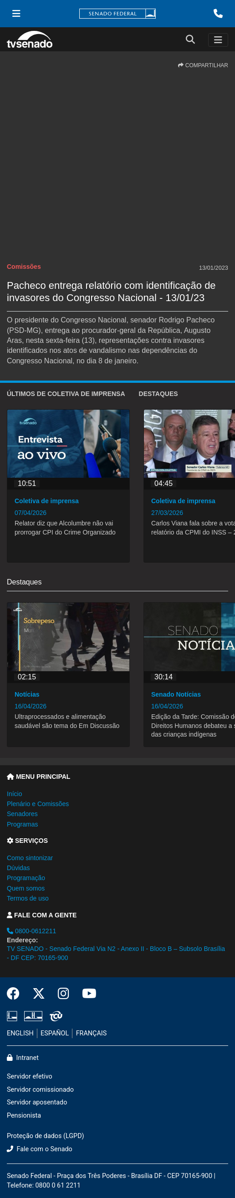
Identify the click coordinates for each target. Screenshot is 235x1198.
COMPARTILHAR (203, 65)
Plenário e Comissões (38, 803)
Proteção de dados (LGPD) (45, 1136)
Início (14, 793)
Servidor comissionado (40, 1090)
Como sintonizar (30, 857)
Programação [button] (26, 877)
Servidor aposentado (37, 1102)
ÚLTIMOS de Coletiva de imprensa (66, 393)
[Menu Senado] (16, 14)
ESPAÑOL (55, 1033)
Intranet (23, 1058)
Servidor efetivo (29, 1076)
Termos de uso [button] (28, 898)
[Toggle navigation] (218, 40)
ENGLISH (20, 1033)
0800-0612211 (31, 931)
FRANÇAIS (91, 1033)
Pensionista (24, 1115)
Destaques (158, 393)
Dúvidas (18, 867)
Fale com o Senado (39, 1149)
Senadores (22, 813)
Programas (22, 824)
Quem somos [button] (26, 888)
